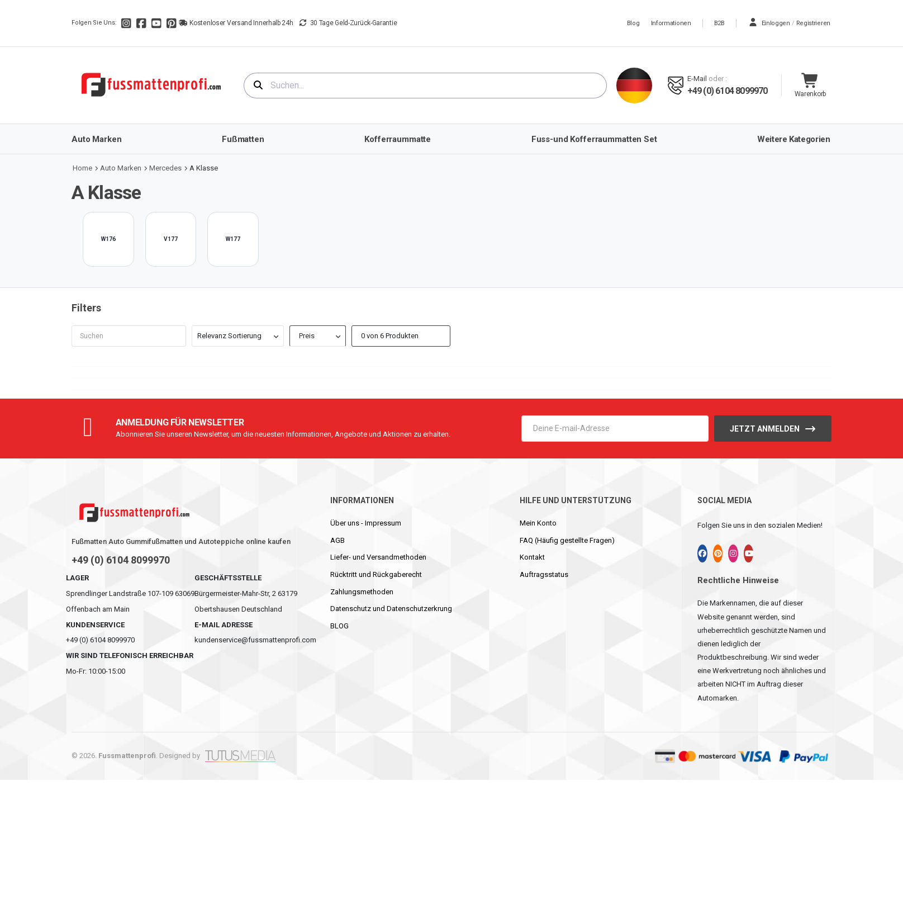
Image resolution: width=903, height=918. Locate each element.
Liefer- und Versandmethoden (378, 557)
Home (82, 168)
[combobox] (425, 85)
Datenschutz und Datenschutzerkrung (391, 608)
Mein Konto (538, 523)
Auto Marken (120, 168)
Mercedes (165, 168)
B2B (719, 23)
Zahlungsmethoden (361, 592)
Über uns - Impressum (365, 523)
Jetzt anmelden (765, 428)
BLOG (339, 626)
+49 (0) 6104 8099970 (727, 91)
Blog (633, 23)
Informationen (671, 23)
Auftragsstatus (544, 574)
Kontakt (532, 557)
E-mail (697, 78)
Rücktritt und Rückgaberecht (376, 574)
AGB (337, 540)
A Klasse (203, 168)
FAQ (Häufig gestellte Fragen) (567, 540)
